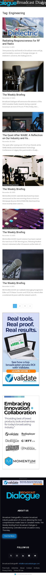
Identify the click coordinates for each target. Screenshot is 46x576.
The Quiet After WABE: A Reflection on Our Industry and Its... (22, 137)
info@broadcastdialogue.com (29, 564)
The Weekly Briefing (13, 94)
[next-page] (30, 306)
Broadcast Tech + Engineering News (14, 131)
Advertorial (6, 36)
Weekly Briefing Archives (10, 90)
